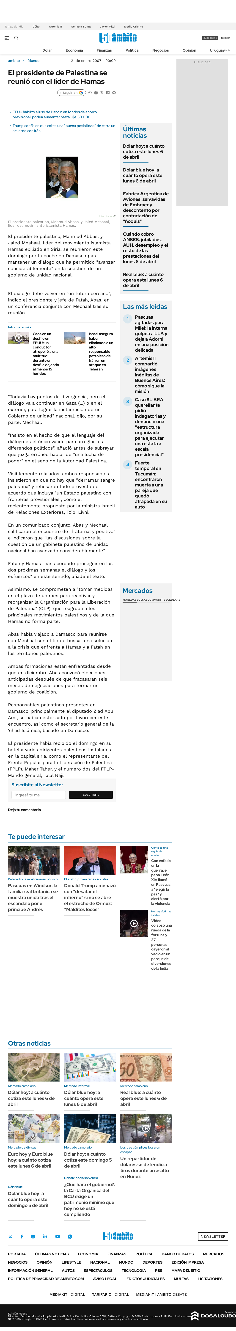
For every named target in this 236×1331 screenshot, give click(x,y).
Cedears (173, 599)
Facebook (22, 1236)
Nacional (100, 1262)
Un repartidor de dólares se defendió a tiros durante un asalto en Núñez (144, 1167)
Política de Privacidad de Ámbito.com (46, 1278)
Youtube (57, 1236)
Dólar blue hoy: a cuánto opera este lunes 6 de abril (142, 175)
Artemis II (55, 26)
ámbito (14, 61)
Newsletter (225, 50)
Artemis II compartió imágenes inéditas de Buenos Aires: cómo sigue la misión (150, 374)
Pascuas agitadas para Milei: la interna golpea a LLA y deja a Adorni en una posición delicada (152, 333)
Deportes (152, 1262)
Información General (30, 1270)
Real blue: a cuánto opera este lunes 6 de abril (143, 279)
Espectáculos (98, 1270)
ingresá (225, 38)
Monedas (130, 599)
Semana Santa (81, 26)
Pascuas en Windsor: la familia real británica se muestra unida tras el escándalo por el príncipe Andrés (33, 897)
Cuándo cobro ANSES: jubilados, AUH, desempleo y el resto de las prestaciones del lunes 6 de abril (145, 248)
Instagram (33, 1236)
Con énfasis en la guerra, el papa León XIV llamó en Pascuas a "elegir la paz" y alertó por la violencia (161, 882)
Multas (181, 1278)
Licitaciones (210, 1278)
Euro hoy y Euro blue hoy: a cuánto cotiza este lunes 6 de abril (30, 1160)
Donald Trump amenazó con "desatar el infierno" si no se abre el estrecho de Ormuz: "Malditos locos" (90, 897)
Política (132, 50)
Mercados (213, 1254)
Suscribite (91, 794)
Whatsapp (70, 1236)
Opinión (189, 50)
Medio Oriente (133, 26)
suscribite (210, 38)
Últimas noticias (52, 1254)
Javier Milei (107, 26)
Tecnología (134, 1270)
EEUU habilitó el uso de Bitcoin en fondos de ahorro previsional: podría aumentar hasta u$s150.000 (55, 114)
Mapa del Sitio (185, 1270)
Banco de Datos (178, 1254)
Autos (68, 1270)
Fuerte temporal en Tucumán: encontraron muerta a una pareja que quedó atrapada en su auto (151, 485)
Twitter (10, 1236)
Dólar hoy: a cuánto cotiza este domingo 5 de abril (88, 1160)
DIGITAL (67, 1294)
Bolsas (142, 599)
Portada (17, 1254)
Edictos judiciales (145, 1278)
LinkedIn (45, 1236)
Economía (74, 50)
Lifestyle (71, 1262)
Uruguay (217, 50)
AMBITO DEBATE (161, 1294)
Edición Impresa (188, 1262)
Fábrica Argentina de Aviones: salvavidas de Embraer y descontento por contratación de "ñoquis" (146, 207)
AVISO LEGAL (105, 1278)
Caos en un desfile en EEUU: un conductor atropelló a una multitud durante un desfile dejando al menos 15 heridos (46, 353)
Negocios (160, 50)
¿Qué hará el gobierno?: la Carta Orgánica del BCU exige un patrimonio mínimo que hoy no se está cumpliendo (89, 1199)
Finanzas (104, 50)
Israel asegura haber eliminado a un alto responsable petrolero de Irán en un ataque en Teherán (101, 351)
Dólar (36, 26)
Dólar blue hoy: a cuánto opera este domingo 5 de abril (28, 1199)
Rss (158, 1270)
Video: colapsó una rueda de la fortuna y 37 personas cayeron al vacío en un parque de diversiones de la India (161, 944)
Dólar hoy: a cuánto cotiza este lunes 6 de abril (144, 151)
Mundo (34, 61)
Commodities (157, 599)
